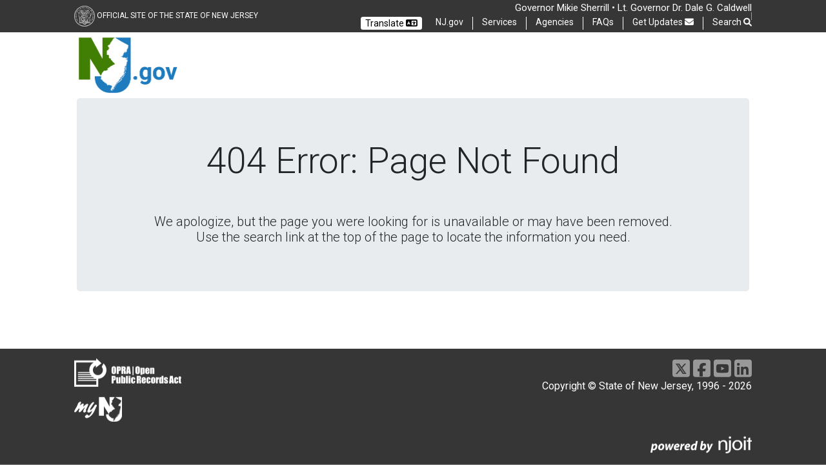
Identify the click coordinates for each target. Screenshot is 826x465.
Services (499, 22)
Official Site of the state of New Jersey (177, 15)
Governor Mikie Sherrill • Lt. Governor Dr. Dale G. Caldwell (633, 8)
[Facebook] (701, 368)
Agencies (555, 22)
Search (732, 22)
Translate (391, 23)
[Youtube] (722, 368)
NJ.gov (449, 22)
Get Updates (663, 22)
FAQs (603, 22)
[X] (681, 368)
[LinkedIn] (743, 368)
